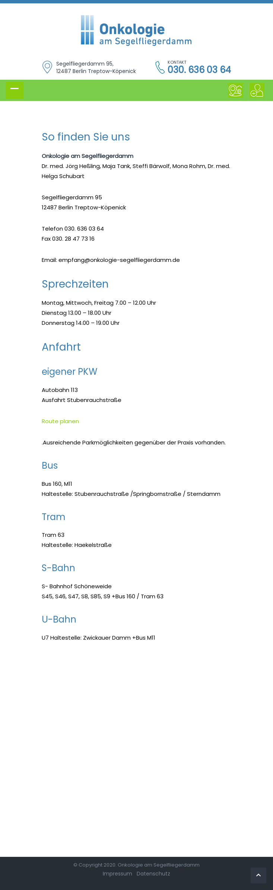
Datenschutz (153, 873)
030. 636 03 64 (199, 70)
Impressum (117, 873)
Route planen (60, 421)
